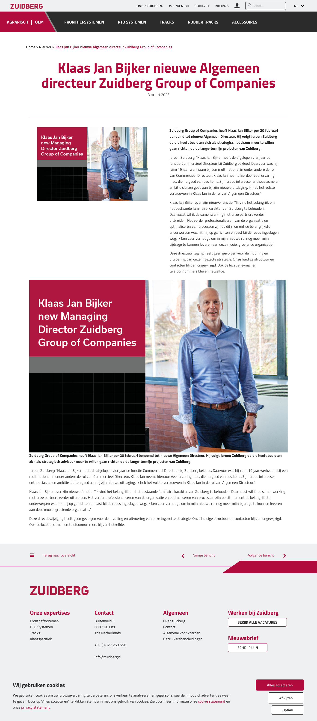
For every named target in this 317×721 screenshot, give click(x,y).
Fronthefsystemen (44, 621)
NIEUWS (222, 6)
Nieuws (45, 47)
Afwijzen (286, 698)
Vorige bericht (197, 555)
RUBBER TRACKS (203, 22)
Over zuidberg (174, 621)
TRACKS (167, 22)
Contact (169, 627)
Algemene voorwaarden (181, 633)
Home (30, 47)
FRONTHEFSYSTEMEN (84, 22)
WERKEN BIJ (179, 6)
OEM (39, 22)
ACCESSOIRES (244, 22)
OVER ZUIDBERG (149, 6)
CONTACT (202, 6)
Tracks (35, 633)
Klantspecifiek (41, 639)
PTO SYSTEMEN (132, 22)
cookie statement (211, 701)
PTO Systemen (41, 627)
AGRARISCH (17, 22)
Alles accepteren (280, 685)
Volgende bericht (267, 555)
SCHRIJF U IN (247, 647)
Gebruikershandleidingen (182, 639)
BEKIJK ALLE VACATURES (257, 622)
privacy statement (35, 707)
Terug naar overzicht (52, 555)
